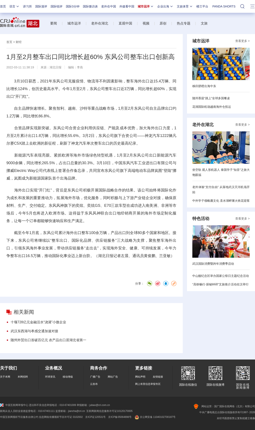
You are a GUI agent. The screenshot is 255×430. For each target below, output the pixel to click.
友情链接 (158, 376)
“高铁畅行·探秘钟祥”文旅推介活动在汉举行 (220, 284)
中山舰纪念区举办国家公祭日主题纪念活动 (220, 276)
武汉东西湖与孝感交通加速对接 (34, 331)
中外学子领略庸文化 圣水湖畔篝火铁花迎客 (221, 200)
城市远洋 (146, 6)
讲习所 (27, 6)
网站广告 (113, 376)
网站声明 (140, 376)
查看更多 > (242, 41)
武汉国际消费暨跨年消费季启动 (213, 263)
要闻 (53, 23)
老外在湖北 (99, 23)
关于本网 (5, 376)
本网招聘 (23, 376)
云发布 (94, 384)
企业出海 (165, 6)
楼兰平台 (202, 6)
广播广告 (95, 376)
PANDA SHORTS (223, 6)
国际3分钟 (72, 6)
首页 (3, 6)
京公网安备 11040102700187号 (155, 417)
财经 (19, 42)
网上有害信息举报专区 (148, 384)
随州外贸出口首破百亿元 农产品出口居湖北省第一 (48, 340)
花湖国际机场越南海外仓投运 (211, 106)
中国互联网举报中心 (14, 405)
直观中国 (125, 23)
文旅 (204, 23)
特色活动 (200, 218)
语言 (14, 6)
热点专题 (183, 23)
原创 (163, 23)
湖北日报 (55, 67)
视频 (146, 23)
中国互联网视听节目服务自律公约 (19, 417)
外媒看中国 (126, 6)
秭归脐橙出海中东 (204, 86)
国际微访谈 (90, 6)
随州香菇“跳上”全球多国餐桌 (211, 98)
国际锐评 (56, 6)
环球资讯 (50, 376)
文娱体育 (185, 6)
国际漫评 (41, 6)
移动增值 (68, 376)
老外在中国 (108, 6)
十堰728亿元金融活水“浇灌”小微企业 (38, 322)
